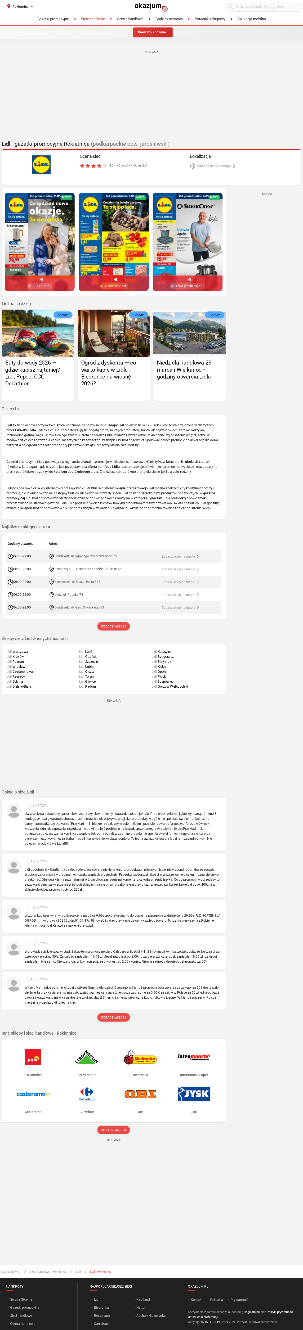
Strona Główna (21, 1299)
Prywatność (239, 1300)
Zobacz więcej (113, 626)
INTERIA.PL (213, 1322)
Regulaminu (252, 1312)
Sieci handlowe (21, 1315)
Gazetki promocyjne (24, 1307)
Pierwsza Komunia (152, 32)
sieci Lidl (27, 526)
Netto (140, 1307)
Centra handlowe (22, 1323)
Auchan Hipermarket (151, 1315)
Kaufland (143, 1299)
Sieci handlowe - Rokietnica (48, 1271)
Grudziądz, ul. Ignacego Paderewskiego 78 (85, 556)
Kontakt (197, 1300)
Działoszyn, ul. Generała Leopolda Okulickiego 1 (89, 569)
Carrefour (101, 1323)
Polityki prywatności (280, 1312)
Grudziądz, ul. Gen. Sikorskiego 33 (79, 607)
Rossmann (102, 1315)
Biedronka (101, 1307)
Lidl (78, 1271)
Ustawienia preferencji (203, 1317)
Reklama (216, 1300)
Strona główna (10, 1271)
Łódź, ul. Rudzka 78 (68, 594)
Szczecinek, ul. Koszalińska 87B (77, 581)
